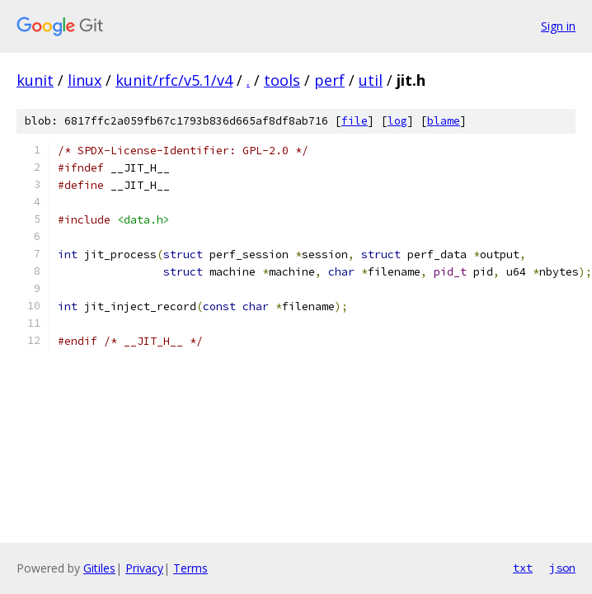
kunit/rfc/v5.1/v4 (174, 80)
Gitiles (99, 568)
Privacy (144, 568)
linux (84, 80)
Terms (190, 568)
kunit (35, 80)
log (397, 121)
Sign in (558, 26)
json (562, 567)
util (371, 80)
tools (282, 80)
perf (329, 80)
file (354, 121)
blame (443, 121)
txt (523, 567)
